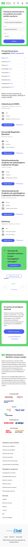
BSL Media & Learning (10, 540)
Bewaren (20, 125)
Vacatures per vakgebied (8, 446)
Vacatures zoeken (14, 3)
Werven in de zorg (7, 503)
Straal (5, 33)
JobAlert (22, 3)
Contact (4, 510)
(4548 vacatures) (17, 53)
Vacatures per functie (7, 453)
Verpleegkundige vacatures (9, 476)
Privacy (6, 536)
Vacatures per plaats (7, 457)
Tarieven (4, 506)
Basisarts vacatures (7, 480)
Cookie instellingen (7, 517)
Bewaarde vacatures (18, 3)
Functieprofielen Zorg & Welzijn (10, 464)
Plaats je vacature (14, 331)
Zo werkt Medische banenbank (14, 338)
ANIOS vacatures (6, 483)
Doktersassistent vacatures (9, 487)
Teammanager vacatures (8, 491)
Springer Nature (14, 542)
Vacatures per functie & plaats (10, 460)
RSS (3, 513)
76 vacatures (14, 289)
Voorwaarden (19, 536)
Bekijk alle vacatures (14, 276)
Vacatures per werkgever (8, 450)
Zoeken (14, 41)
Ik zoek (5, 19)
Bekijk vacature (8, 124)
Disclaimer (11, 536)
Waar (5, 26)
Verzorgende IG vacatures (9, 472)
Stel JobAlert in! (14, 265)
